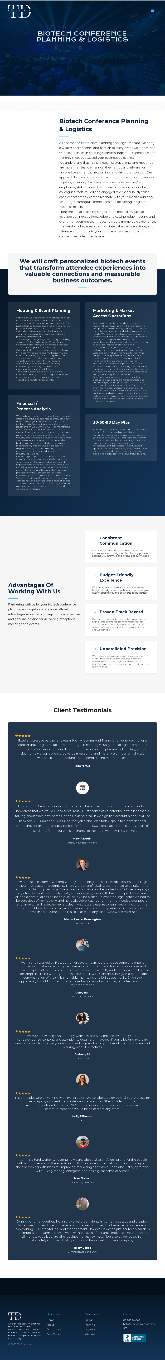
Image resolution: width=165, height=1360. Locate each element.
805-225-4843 (131, 1320)
